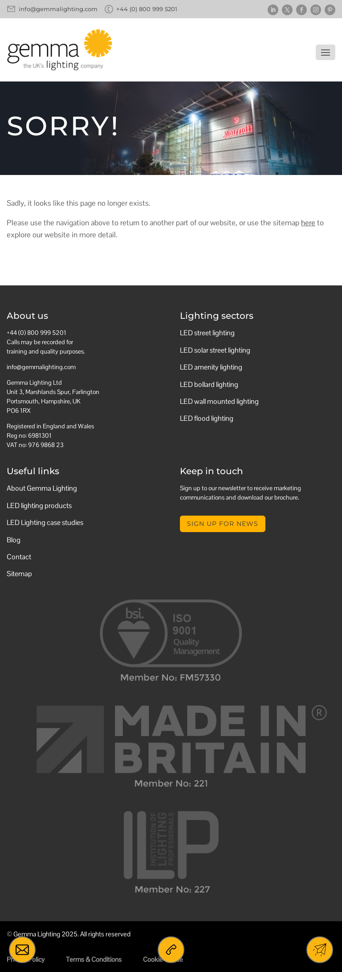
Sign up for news (222, 524)
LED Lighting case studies (45, 522)
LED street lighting (207, 333)
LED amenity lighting (211, 367)
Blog (13, 540)
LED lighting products (39, 505)
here (308, 223)
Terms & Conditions (94, 959)
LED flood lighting (206, 418)
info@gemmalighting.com (58, 8)
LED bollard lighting (209, 384)
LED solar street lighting (215, 350)
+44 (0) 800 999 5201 (146, 8)
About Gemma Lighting (42, 488)
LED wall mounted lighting (219, 401)
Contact (19, 556)
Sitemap (19, 573)
